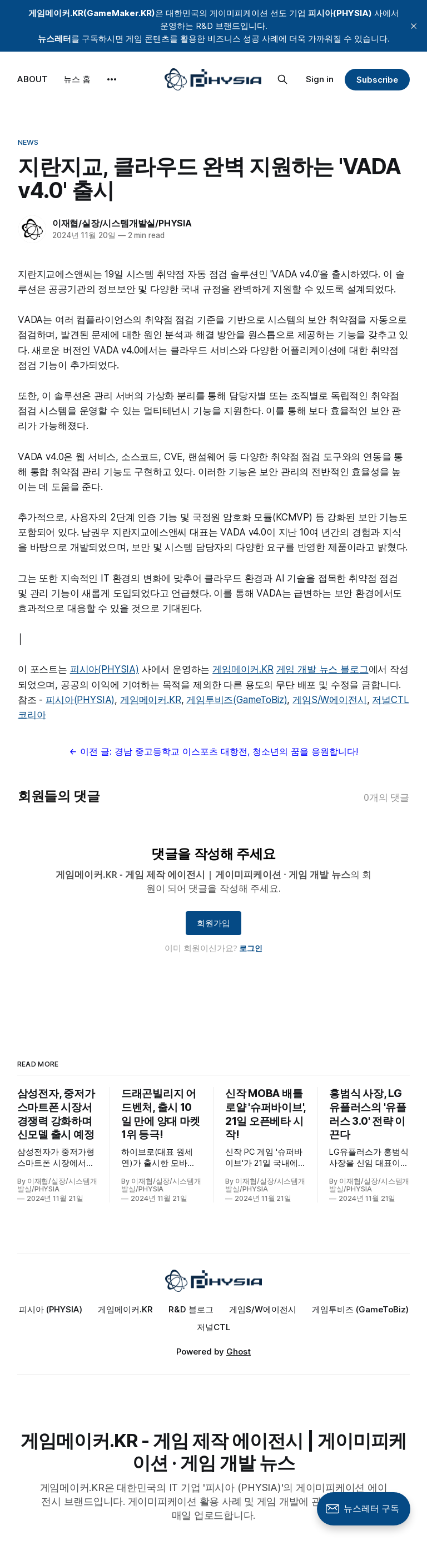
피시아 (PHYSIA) (50, 1309)
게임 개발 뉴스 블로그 (322, 669)
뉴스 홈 (77, 79)
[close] (414, 26)
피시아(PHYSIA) (104, 669)
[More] (112, 79)
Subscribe (377, 79)
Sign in (320, 79)
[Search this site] (282, 79)
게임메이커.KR (243, 669)
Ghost (238, 1351)
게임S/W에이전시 (329, 699)
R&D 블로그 (191, 1309)
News (28, 142)
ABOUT (32, 79)
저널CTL (213, 1327)
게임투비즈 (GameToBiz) (360, 1309)
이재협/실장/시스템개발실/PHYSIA (122, 223)
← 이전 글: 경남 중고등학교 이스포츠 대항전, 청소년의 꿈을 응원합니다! (213, 751)
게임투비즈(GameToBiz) (236, 699)
